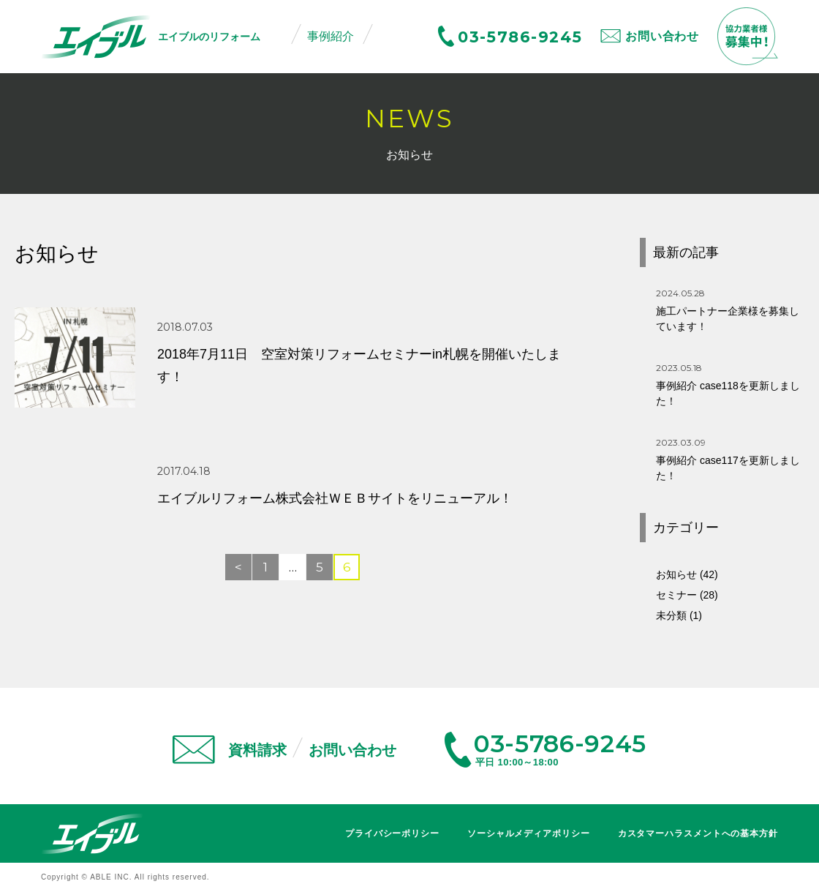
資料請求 (257, 750)
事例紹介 (330, 36)
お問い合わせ (662, 36)
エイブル (92, 834)
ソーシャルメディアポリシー (528, 833)
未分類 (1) (679, 615)
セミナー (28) (687, 595)
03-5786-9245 (520, 37)
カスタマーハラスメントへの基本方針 (698, 833)
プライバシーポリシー (392, 833)
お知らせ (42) (687, 574)
